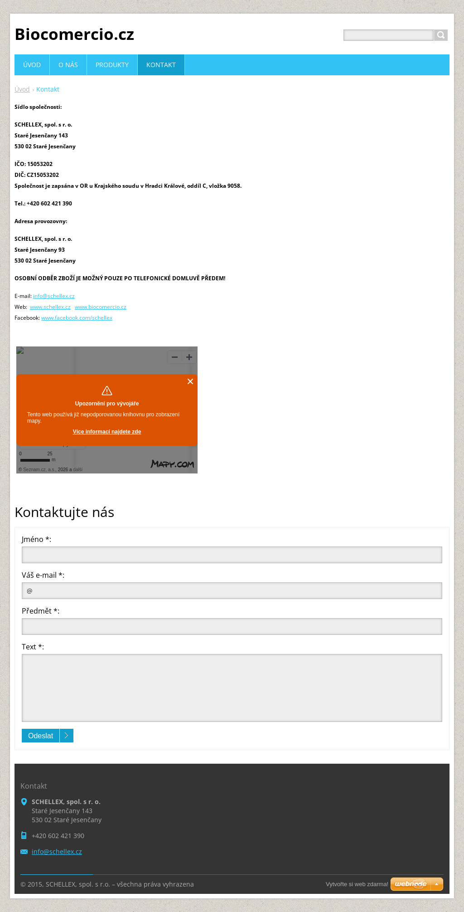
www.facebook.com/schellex (76, 318)
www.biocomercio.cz (100, 307)
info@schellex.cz (54, 296)
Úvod (22, 89)
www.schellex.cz (50, 307)
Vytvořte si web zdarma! (357, 884)
